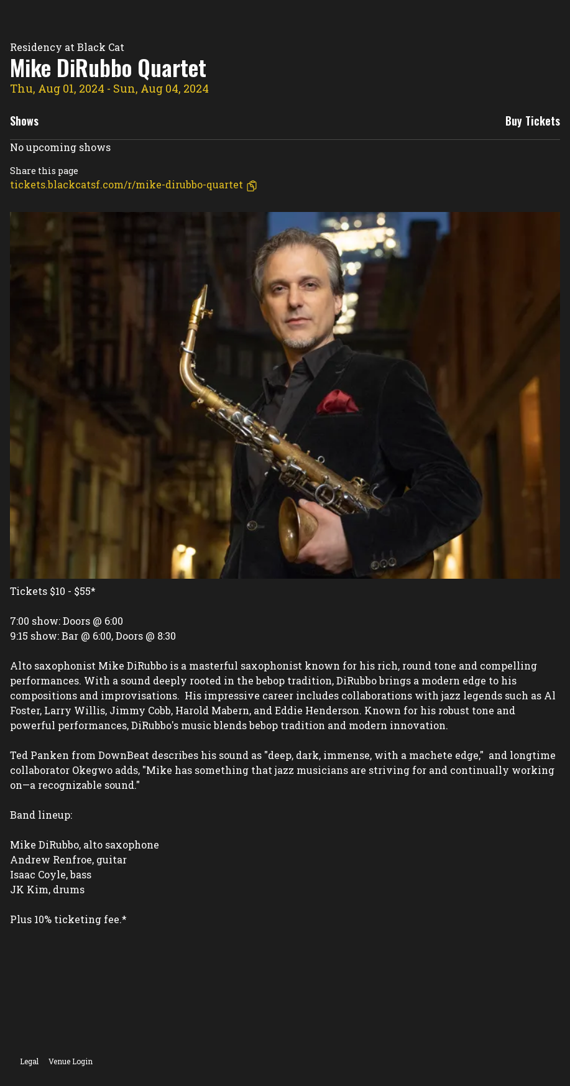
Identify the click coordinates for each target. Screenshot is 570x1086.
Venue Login (70, 1061)
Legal (29, 1061)
